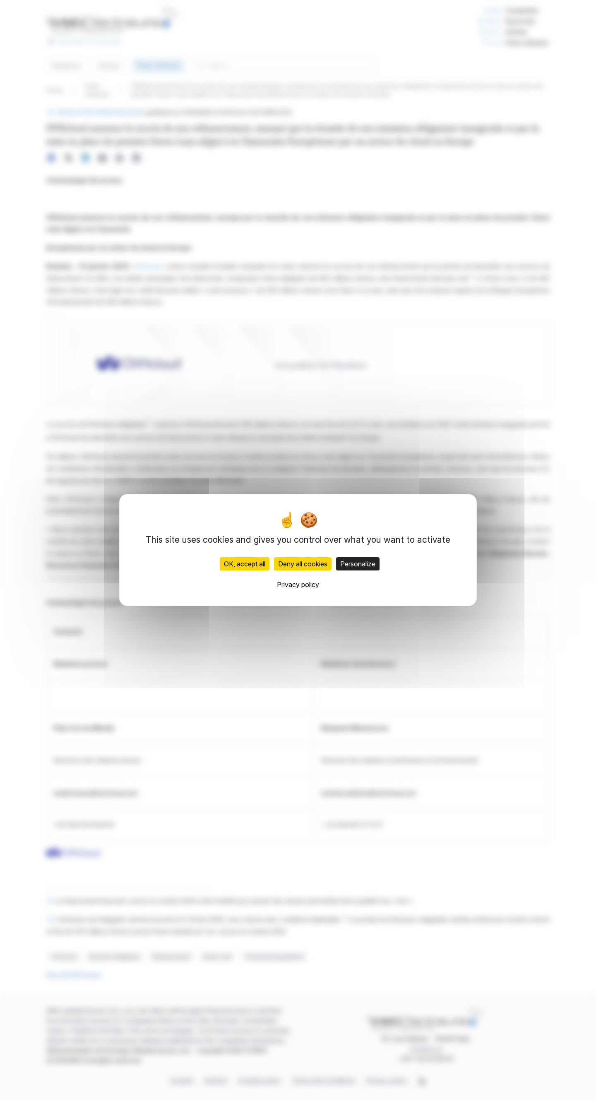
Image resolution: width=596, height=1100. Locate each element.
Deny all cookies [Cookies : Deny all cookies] (302, 564)
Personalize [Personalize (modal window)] (357, 564)
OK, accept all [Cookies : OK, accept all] (244, 564)
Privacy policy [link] (298, 584)
